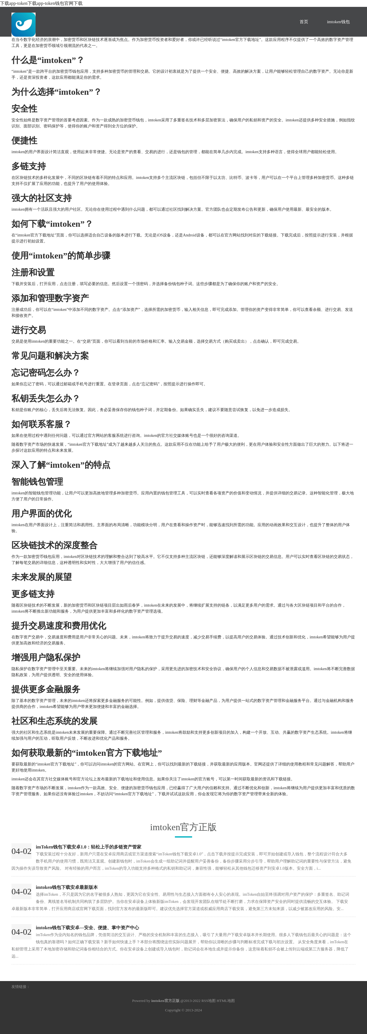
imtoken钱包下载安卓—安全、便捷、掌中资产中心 (87, 927)
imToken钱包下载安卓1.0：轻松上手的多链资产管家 (88, 846)
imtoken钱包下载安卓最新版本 (67, 887)
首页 (304, 21)
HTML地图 (225, 1001)
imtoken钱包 (338, 21)
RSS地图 (208, 1001)
